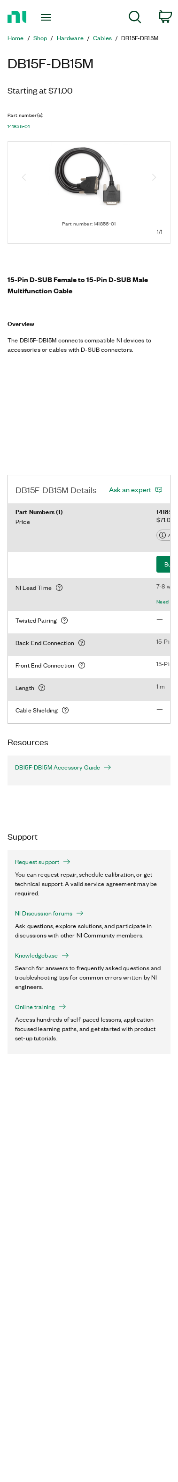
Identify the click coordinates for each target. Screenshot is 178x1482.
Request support (42, 861)
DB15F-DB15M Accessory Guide (63, 767)
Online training (40, 1007)
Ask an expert (130, 489)
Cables (102, 38)
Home (16, 38)
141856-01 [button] (19, 126)
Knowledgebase (42, 955)
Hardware (70, 38)
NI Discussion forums (49, 913)
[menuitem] (135, 18)
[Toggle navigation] (47, 17)
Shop (40, 38)
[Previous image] (23, 178)
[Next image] (154, 178)
